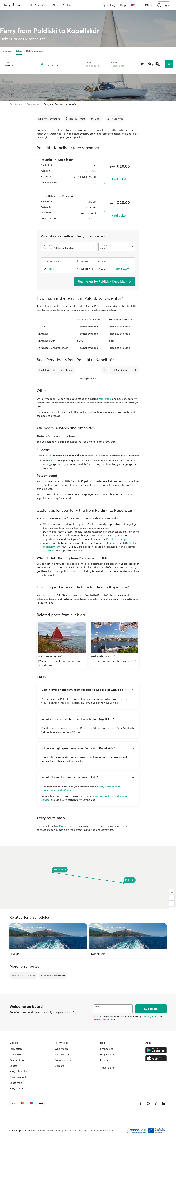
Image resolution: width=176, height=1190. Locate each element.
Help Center (107, 1054)
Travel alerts (107, 1067)
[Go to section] (49, 118)
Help (123, 5)
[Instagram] (148, 1103)
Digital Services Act (105, 1130)
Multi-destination (35, 50)
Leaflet (172, 908)
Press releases (63, 1060)
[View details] (73, 1012)
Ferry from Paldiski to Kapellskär (60, 104)
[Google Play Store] (156, 1050)
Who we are (62, 1048)
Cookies (50, 1130)
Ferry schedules (18, 1071)
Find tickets (120, 179)
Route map (15, 1082)
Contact (105, 1060)
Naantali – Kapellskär (53, 975)
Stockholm (49, 550)
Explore (67, 5)
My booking (108, 5)
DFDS (52, 460)
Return (19, 50)
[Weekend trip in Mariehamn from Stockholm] (62, 645)
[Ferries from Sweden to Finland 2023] (114, 645)
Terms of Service (101, 1019)
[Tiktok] (156, 1103)
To (49, 62)
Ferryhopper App (116, 539)
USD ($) (148, 5)
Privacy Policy (150, 1016)
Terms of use (37, 1130)
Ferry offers (39, 5)
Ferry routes (33, 104)
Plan (55, 5)
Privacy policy (63, 1130)
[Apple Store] (156, 1058)
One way (7, 50)
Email (97, 1007)
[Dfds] (59, 269)
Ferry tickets (15, 104)
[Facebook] (141, 1103)
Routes (13, 1065)
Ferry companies (18, 1077)
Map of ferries (67, 826)
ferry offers (105, 398)
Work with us (62, 1054)
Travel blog (15, 1054)
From (7, 62)
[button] (54, 370)
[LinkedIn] (163, 1103)
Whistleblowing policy (83, 1130)
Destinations (16, 1060)
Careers (59, 1065)
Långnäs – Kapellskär (23, 975)
